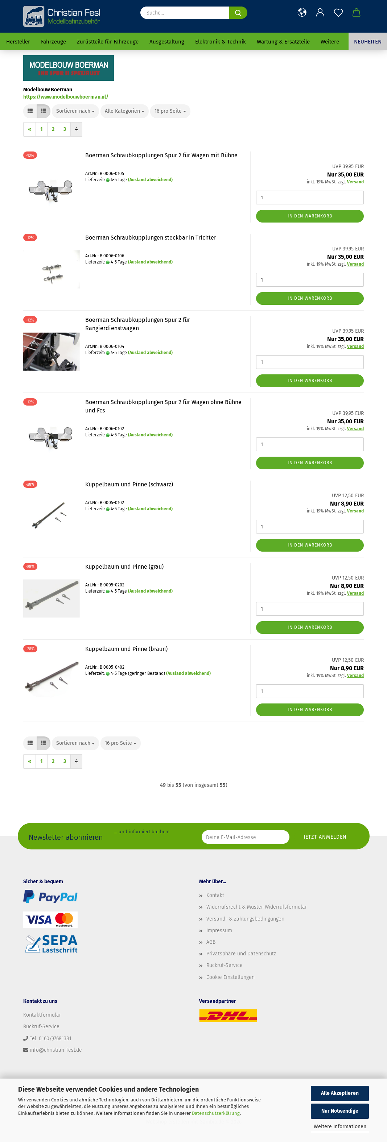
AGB (210, 942)
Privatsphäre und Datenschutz (241, 954)
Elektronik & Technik (220, 41)
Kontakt (215, 895)
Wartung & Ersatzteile (283, 41)
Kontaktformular (42, 1015)
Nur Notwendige (339, 1111)
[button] (302, 12)
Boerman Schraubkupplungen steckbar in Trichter (150, 237)
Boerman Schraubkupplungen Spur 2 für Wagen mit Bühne (161, 155)
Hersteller (18, 41)
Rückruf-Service (224, 965)
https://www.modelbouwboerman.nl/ (65, 97)
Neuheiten (368, 41)
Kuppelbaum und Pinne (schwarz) (129, 484)
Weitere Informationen (340, 1127)
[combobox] (75, 111)
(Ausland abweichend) (150, 179)
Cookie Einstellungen (230, 977)
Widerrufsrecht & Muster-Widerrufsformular (256, 907)
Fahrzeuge (53, 41)
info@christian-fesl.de (56, 1050)
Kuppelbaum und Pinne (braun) (126, 648)
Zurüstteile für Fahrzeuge (108, 41)
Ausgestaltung (166, 41)
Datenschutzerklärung (216, 1113)
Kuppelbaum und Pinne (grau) (124, 566)
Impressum (219, 930)
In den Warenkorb (310, 216)
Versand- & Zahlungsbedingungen (245, 919)
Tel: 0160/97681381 (50, 1038)
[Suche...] (238, 13)
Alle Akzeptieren (340, 1093)
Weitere (330, 41)
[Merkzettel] (338, 12)
